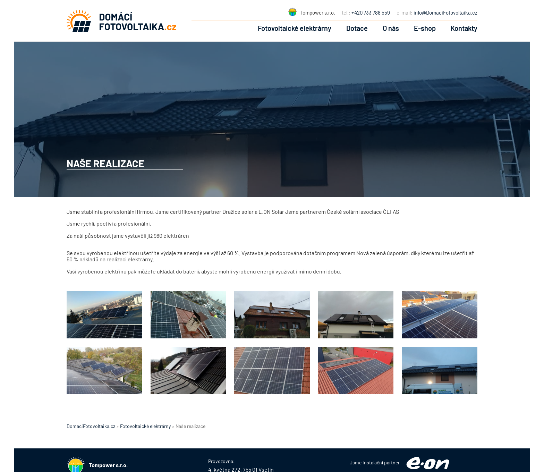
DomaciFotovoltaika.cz (91, 426)
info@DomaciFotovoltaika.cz (445, 12)
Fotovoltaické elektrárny (294, 28)
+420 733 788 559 (370, 12)
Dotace (357, 28)
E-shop (425, 28)
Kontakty (464, 28)
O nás (391, 28)
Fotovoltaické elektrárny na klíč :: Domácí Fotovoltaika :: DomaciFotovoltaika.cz (121, 21)
